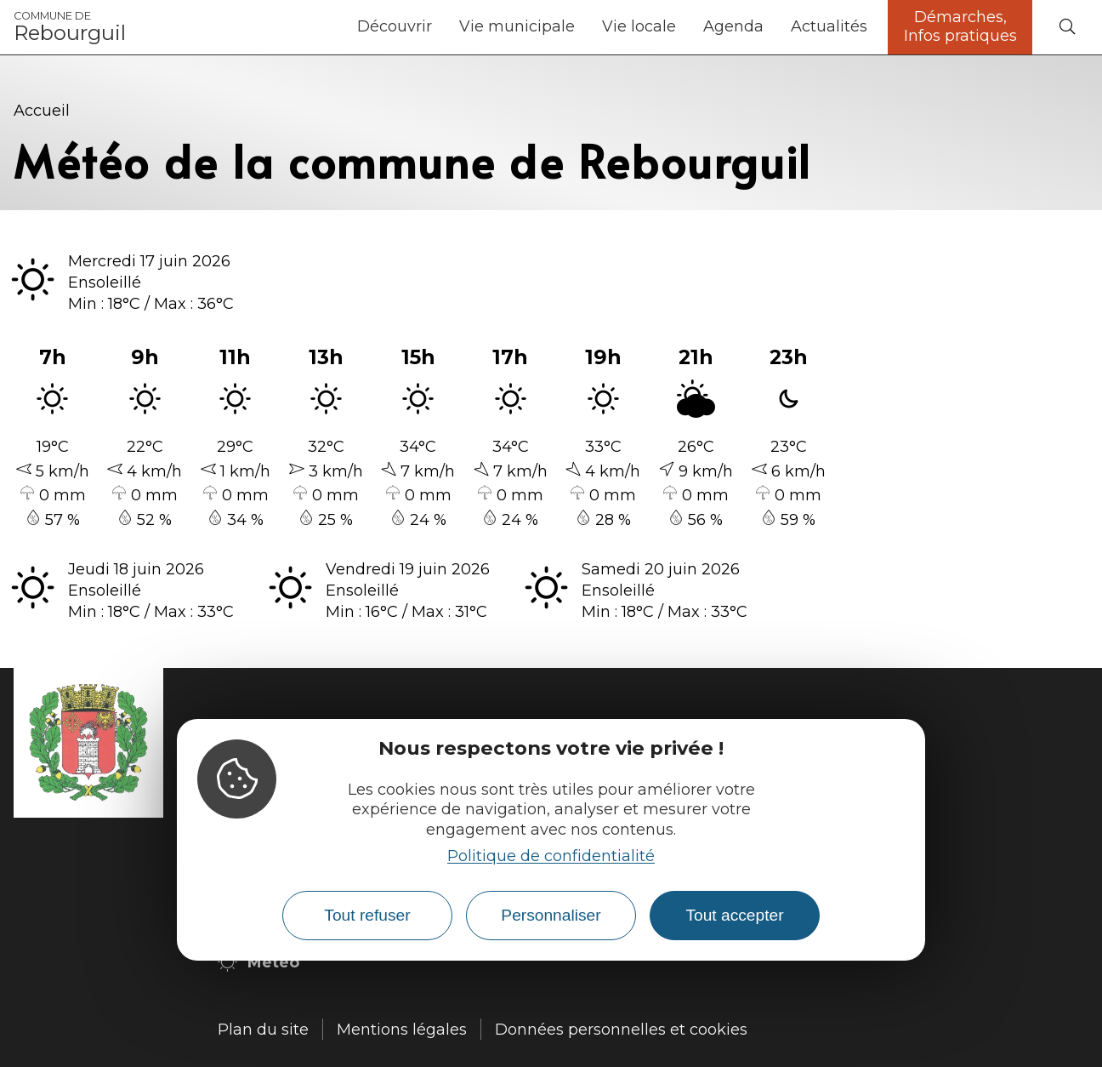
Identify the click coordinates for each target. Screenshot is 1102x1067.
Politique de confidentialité (551, 856)
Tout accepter (734, 915)
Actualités (829, 26)
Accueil (42, 110)
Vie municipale (517, 26)
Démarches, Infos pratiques (960, 26)
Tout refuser (367, 915)
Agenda (733, 26)
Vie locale (639, 26)
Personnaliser (550, 915)
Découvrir (394, 26)
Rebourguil (70, 27)
